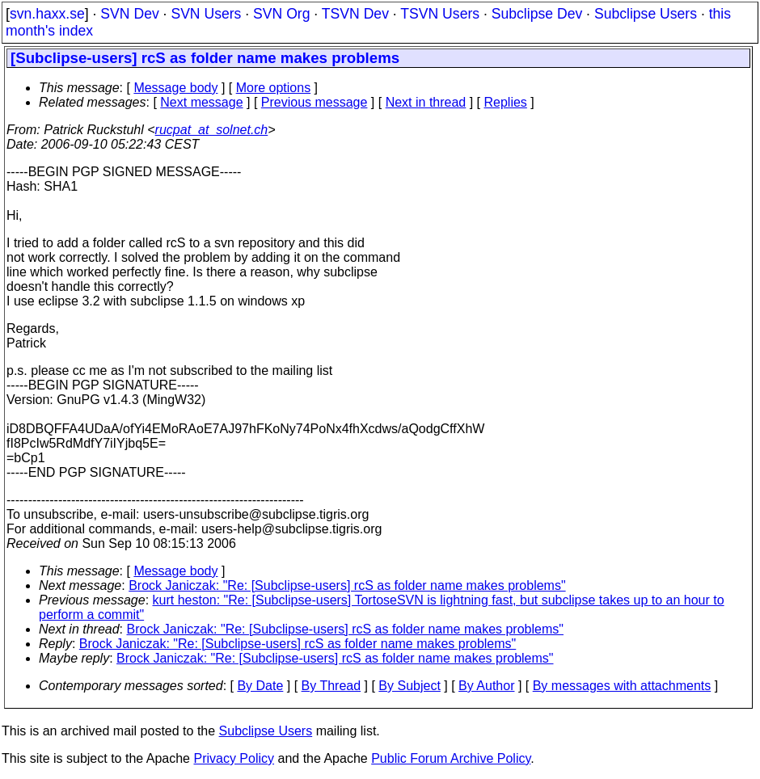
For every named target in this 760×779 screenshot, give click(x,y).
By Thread (331, 686)
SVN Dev (129, 14)
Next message (201, 102)
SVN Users (206, 14)
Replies (505, 102)
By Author (486, 686)
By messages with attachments (622, 686)
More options (273, 88)
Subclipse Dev (537, 14)
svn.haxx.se (47, 14)
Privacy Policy (233, 758)
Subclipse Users (645, 14)
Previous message (314, 102)
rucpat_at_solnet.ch (211, 130)
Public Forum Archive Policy (450, 758)
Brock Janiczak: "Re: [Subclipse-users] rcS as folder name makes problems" (347, 585)
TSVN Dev (355, 14)
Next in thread (426, 102)
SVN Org (281, 14)
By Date (260, 686)
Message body (175, 88)
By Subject (409, 686)
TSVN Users (439, 14)
